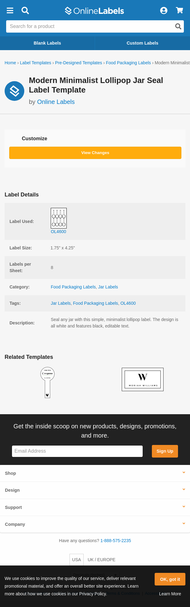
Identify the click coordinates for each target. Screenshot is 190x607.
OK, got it (170, 579)
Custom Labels (142, 43)
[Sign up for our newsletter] (77, 451)
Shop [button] (10, 473)
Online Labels (56, 101)
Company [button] (15, 524)
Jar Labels (108, 286)
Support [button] (13, 507)
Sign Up (164, 451)
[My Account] (163, 11)
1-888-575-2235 (116, 540)
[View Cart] (179, 10)
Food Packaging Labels (128, 62)
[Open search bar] (25, 11)
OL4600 (128, 303)
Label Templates (35, 62)
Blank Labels (47, 43)
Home (10, 62)
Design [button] (12, 490)
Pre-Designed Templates (78, 62)
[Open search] (178, 26)
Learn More (170, 593)
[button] (9, 11)
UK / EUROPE (101, 559)
